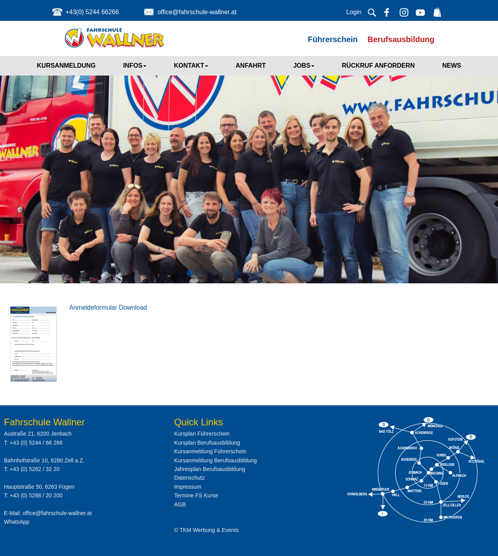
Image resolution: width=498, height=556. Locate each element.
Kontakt (191, 65)
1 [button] (190, 273)
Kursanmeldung (66, 65)
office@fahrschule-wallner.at (196, 12)
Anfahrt (251, 65)
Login (354, 12)
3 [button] (214, 273)
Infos (134, 65)
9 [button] (284, 273)
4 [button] (225, 273)
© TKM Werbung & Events (206, 530)
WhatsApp (17, 522)
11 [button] (308, 273)
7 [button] (261, 273)
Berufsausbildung (400, 39)
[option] (249, 166)
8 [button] (273, 273)
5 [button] (237, 273)
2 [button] (202, 273)
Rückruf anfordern (378, 65)
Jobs (303, 65)
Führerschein (333, 39)
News (451, 65)
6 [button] (249, 273)
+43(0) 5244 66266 (92, 12)
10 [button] (296, 273)
